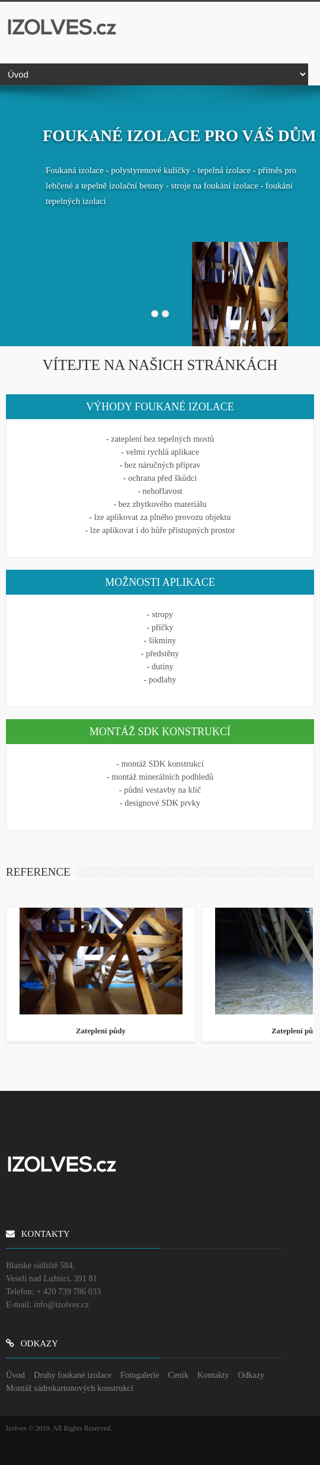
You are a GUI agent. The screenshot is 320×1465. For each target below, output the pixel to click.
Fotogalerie (139, 1375)
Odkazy (251, 1375)
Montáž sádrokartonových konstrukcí (69, 1388)
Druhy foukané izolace (72, 1375)
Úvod (15, 1375)
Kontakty (213, 1375)
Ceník (178, 1375)
